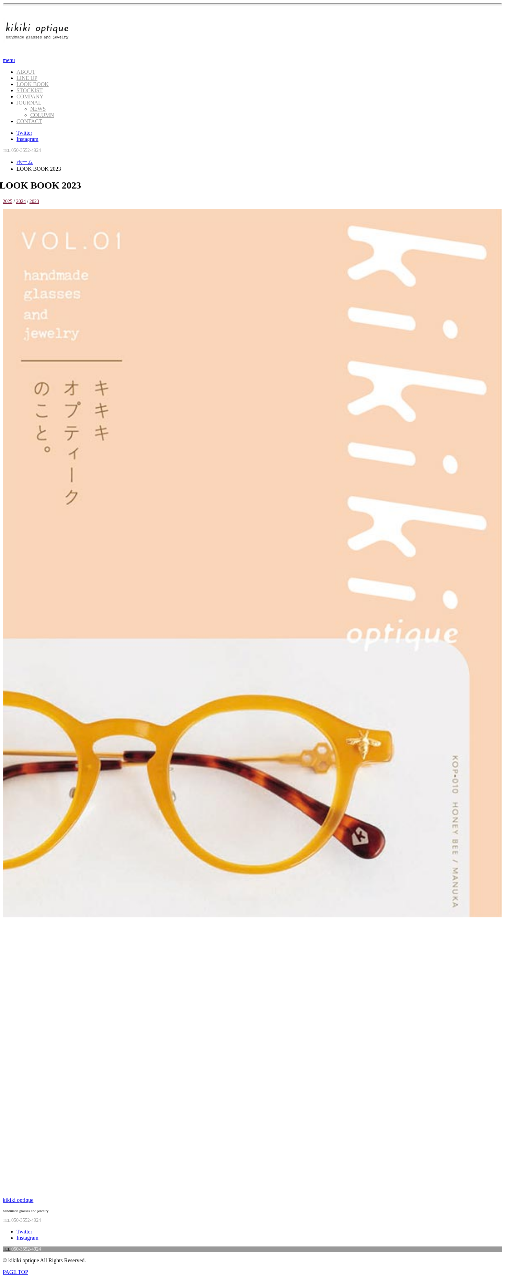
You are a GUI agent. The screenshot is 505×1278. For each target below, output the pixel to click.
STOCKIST (29, 90)
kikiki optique (18, 1200)
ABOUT (25, 72)
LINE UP (26, 78)
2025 (7, 201)
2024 (21, 201)
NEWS (38, 109)
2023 (34, 201)
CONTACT (29, 121)
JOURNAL (29, 103)
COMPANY (30, 96)
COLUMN (42, 115)
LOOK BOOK (32, 84)
